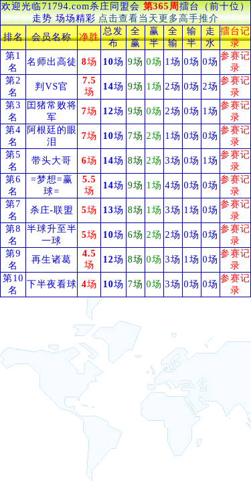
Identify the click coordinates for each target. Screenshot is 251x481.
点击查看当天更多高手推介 (158, 18)
